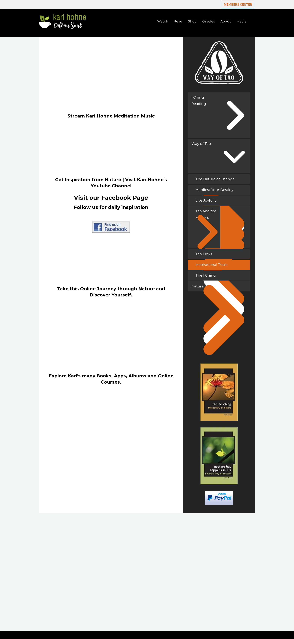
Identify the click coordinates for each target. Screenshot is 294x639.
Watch (162, 21)
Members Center (238, 4)
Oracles (208, 21)
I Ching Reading (198, 100)
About (225, 21)
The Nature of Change (221, 180)
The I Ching (221, 277)
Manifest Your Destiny (221, 191)
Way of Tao (201, 143)
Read (178, 21)
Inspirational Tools (221, 266)
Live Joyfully (221, 202)
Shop (192, 21)
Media (242, 21)
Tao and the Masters (206, 228)
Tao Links (221, 255)
